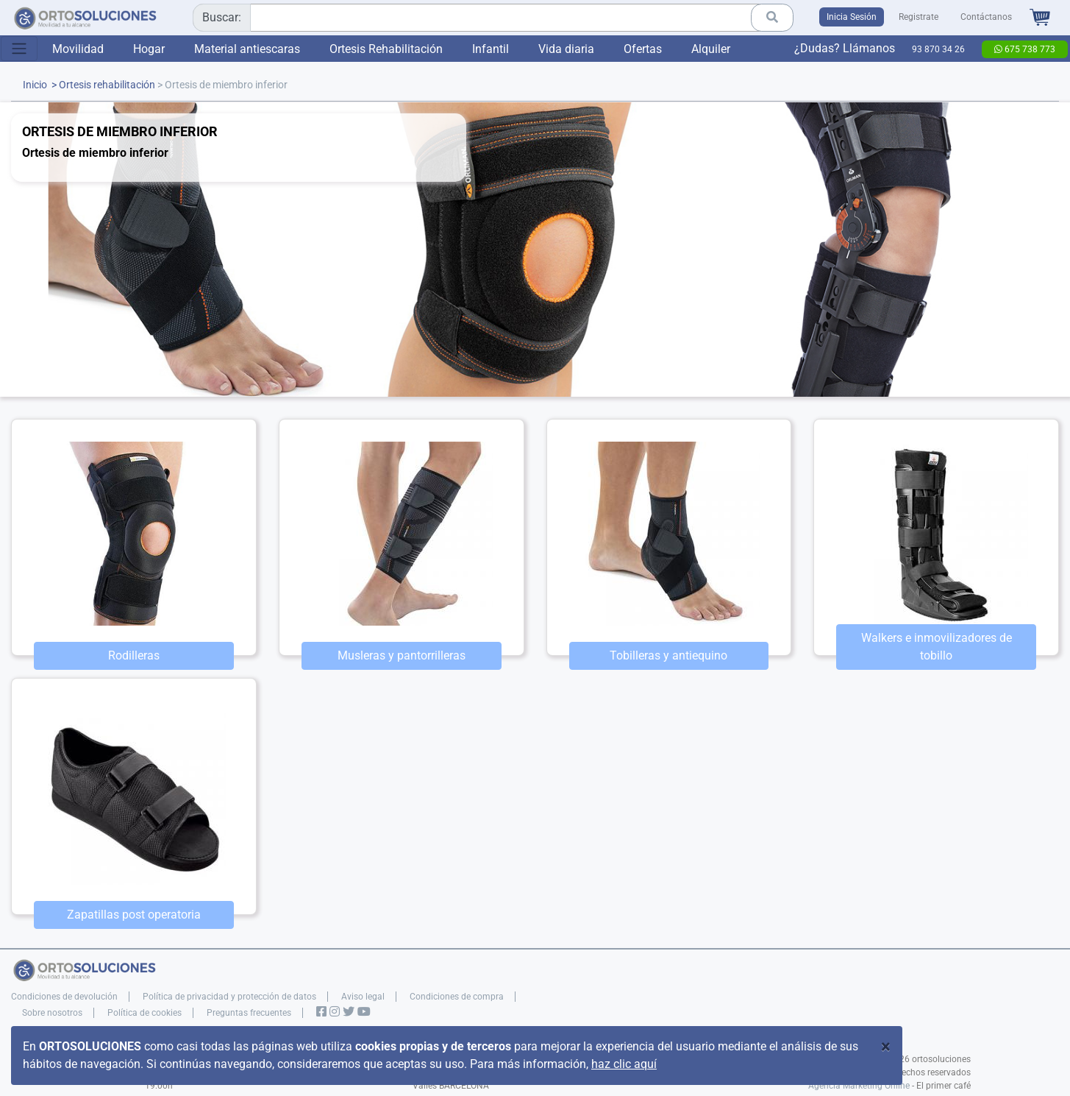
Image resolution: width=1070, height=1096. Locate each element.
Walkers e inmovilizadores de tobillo (936, 646)
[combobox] (488, 18)
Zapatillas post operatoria (134, 915)
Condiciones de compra (457, 996)
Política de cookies (144, 1013)
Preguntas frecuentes (249, 1013)
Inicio (35, 85)
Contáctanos (986, 17)
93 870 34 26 (938, 49)
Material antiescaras (247, 49)
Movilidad (78, 49)
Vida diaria (566, 49)
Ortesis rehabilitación (107, 85)
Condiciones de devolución (64, 996)
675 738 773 (1024, 49)
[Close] (886, 1047)
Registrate (918, 17)
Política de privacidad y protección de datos (229, 996)
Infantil (490, 49)
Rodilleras (134, 655)
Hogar (149, 49)
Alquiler (710, 49)
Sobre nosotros (52, 1013)
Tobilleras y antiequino (668, 655)
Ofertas (643, 49)
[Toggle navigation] (19, 48)
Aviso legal (363, 996)
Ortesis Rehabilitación (386, 49)
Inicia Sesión (852, 17)
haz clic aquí (624, 1064)
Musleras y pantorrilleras (402, 655)
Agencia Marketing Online (859, 1086)
